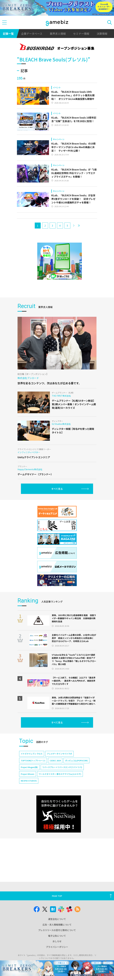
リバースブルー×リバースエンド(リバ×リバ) (62, 767)
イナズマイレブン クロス (31, 753)
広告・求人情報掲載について (57, 924)
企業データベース (31, 33)
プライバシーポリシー (57, 946)
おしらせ (57, 941)
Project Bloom (27, 774)
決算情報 (102, 33)
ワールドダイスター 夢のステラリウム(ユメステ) (60, 774)
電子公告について (57, 935)
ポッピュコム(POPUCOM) (76, 760)
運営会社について (57, 919)
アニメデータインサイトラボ (59, 753)
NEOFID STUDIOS (29, 780)
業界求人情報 (58, 33)
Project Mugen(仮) (29, 767)
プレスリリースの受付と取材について (57, 930)
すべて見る (57, 489)
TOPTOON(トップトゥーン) (33, 760)
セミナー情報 (81, 33)
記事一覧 (8, 33)
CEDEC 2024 (55, 760)
